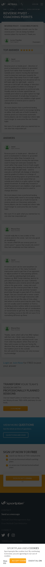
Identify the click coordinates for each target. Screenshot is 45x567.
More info (5, 562)
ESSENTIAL (35, 561)
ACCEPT (19, 561)
